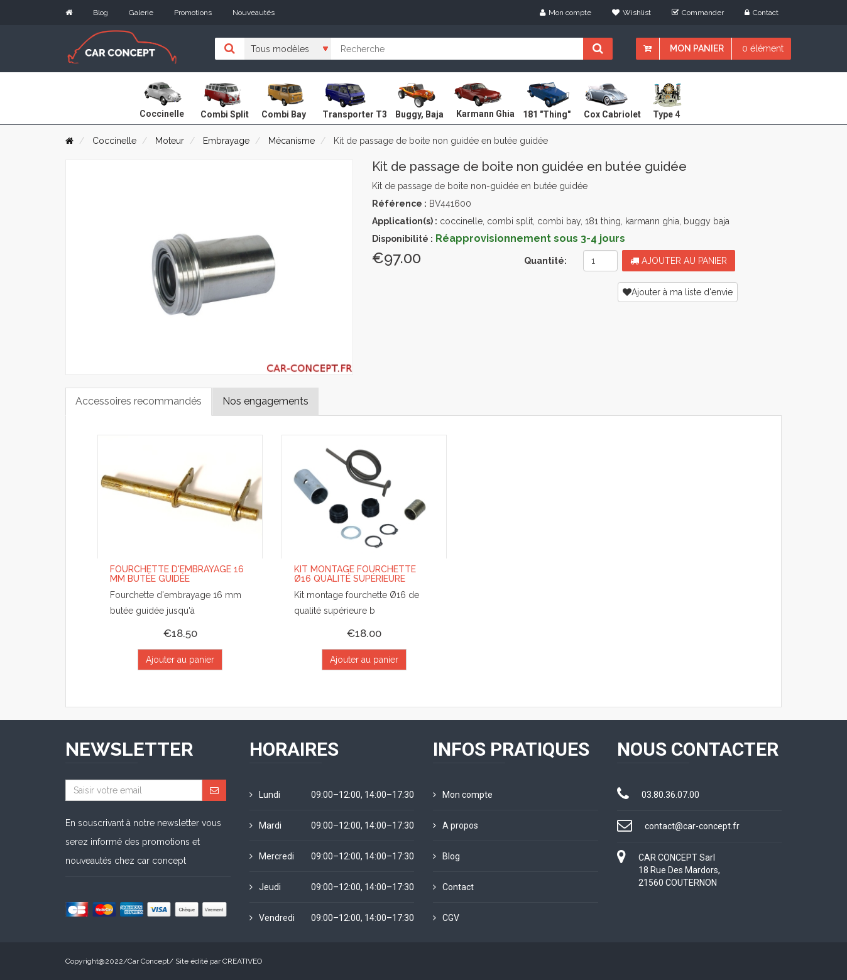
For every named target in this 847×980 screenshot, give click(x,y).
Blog (100, 12)
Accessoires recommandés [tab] (138, 401)
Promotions (193, 12)
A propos (455, 825)
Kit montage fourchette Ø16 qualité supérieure (355, 574)
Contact (762, 12)
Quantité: (545, 261)
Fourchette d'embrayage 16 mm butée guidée (177, 574)
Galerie (141, 12)
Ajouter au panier (678, 261)
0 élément (763, 48)
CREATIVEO (242, 961)
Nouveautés (253, 12)
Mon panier (697, 48)
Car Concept (148, 961)
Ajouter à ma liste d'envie (678, 292)
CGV (446, 918)
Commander (698, 12)
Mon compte (565, 12)
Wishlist (631, 12)
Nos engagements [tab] (265, 401)
